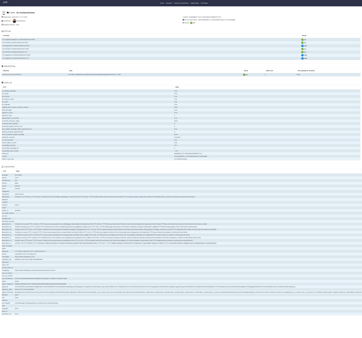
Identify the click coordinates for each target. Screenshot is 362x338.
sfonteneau (20, 21)
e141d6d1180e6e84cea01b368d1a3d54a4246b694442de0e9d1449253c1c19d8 (94, 74)
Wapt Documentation (181, 3)
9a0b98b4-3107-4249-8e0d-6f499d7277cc (205, 17)
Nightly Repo (194, 3)
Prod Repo (204, 3)
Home (162, 3)
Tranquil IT (169, 3)
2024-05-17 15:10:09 (19, 17)
